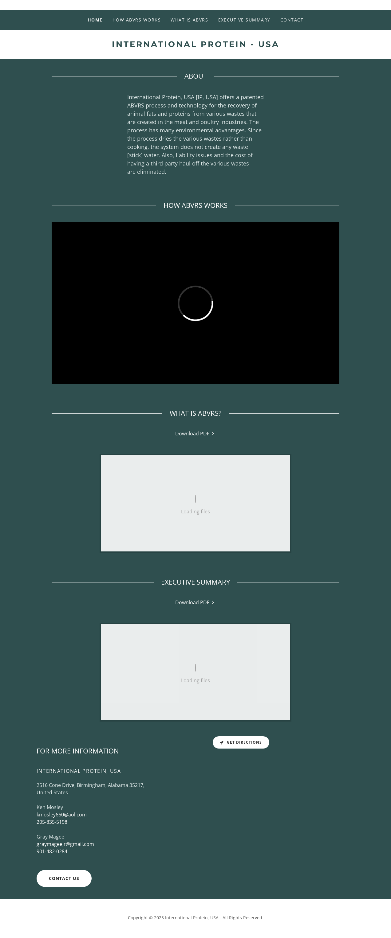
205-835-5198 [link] (52, 822)
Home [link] (95, 20)
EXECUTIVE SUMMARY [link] (244, 20)
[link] (195, 45)
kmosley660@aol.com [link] (62, 814)
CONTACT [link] (292, 20)
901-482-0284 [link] (52, 851)
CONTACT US (64, 878)
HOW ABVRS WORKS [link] (137, 20)
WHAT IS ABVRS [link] (189, 20)
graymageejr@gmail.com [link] (65, 844)
